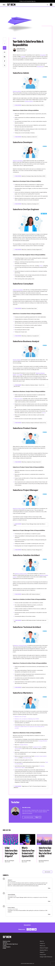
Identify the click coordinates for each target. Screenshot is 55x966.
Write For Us (42, 945)
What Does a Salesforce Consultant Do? (26, 335)
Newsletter (51, 5)
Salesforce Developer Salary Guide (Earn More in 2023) (29, 176)
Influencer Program (44, 947)
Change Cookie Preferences (46, 956)
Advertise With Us (44, 950)
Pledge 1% (42, 952)
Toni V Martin (20, 374)
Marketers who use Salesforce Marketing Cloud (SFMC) (27, 718)
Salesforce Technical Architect (20, 645)
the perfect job (40, 66)
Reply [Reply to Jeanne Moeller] (49, 901)
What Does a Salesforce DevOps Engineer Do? (28, 249)
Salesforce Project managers (19, 508)
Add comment (47, 871)
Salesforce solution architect (21, 573)
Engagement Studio (37, 747)
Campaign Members (42, 740)
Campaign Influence (23, 744)
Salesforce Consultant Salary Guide (25, 308)
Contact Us (42, 943)
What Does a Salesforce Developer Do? (26, 203)
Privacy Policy (43, 954)
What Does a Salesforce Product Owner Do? (27, 462)
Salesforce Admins (17, 91)
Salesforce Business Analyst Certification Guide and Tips (30, 422)
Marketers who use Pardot (20, 716)
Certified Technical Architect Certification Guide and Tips (30, 687)
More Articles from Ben (28, 817)
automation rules (38, 756)
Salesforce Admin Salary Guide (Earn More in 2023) (29, 105)
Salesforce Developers (18, 160)
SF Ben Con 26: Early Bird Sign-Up (27, 1)
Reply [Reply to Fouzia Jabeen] (49, 914)
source (43, 412)
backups (41, 265)
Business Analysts (29, 101)
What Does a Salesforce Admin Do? (25, 136)
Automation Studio (27, 757)
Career (14, 38)
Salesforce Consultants (18, 289)
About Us (42, 941)
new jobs (23, 56)
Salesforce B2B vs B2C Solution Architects (27, 594)
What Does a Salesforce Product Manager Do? (28, 549)
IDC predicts (43, 55)
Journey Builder (18, 748)
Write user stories (18, 398)
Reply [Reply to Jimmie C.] (49, 888)
